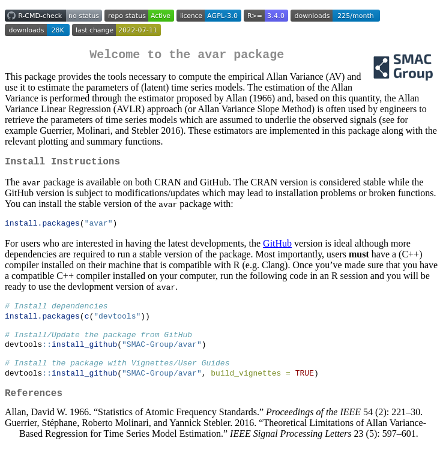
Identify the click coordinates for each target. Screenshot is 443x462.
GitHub (277, 249)
